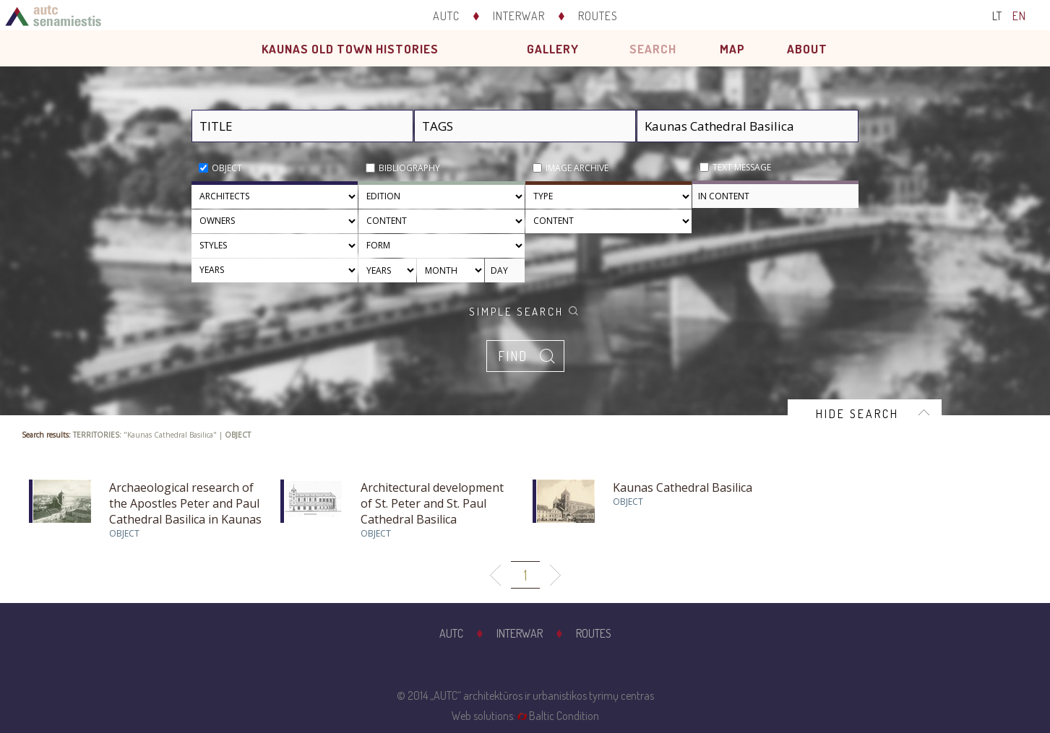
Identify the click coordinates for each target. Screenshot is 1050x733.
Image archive (577, 168)
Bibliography (409, 168)
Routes (598, 16)
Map (732, 48)
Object (227, 168)
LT (997, 16)
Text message (742, 167)
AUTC (446, 16)
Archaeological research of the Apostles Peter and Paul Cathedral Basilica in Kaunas (185, 503)
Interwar (519, 16)
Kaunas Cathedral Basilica (682, 487)
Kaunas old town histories (350, 48)
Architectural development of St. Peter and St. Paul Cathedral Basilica (432, 503)
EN (1019, 16)
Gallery (553, 48)
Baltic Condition (564, 715)
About (807, 48)
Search (652, 48)
